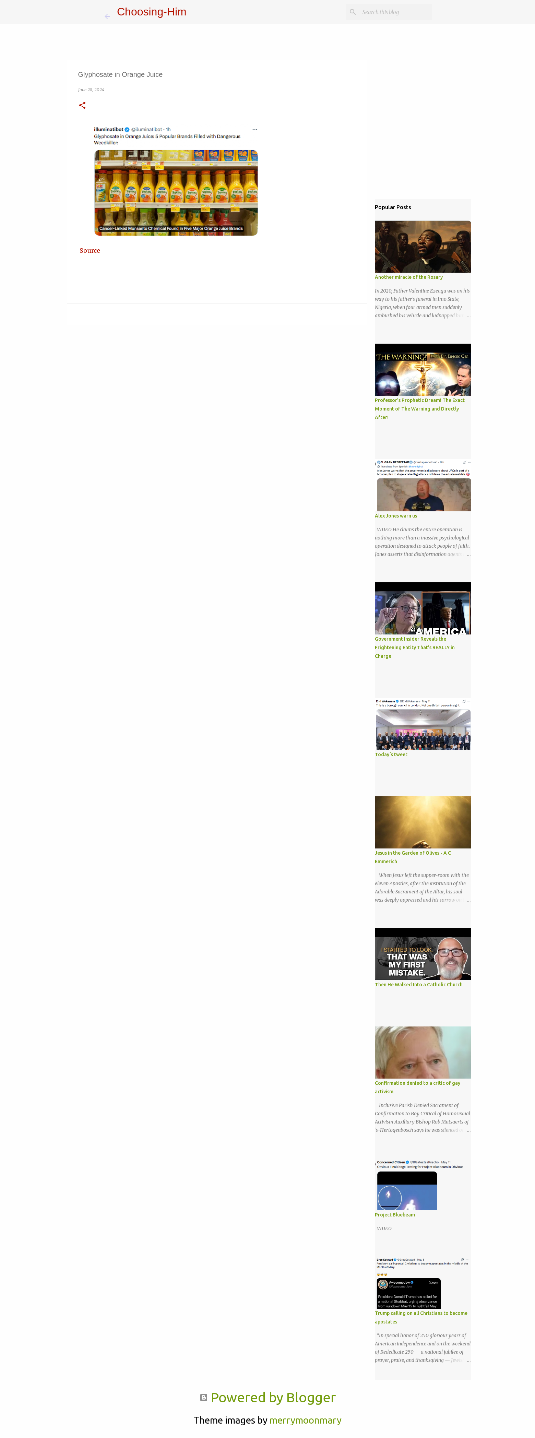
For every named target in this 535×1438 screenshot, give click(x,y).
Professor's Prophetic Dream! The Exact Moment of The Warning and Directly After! (420, 408)
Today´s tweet (391, 754)
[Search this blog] (396, 12)
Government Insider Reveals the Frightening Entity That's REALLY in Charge (415, 647)
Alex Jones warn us (396, 516)
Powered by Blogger (268, 1397)
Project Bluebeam (395, 1214)
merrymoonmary (306, 1420)
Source (90, 250)
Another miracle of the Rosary (409, 277)
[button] (82, 105)
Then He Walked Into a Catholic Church (419, 984)
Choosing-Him (152, 11)
